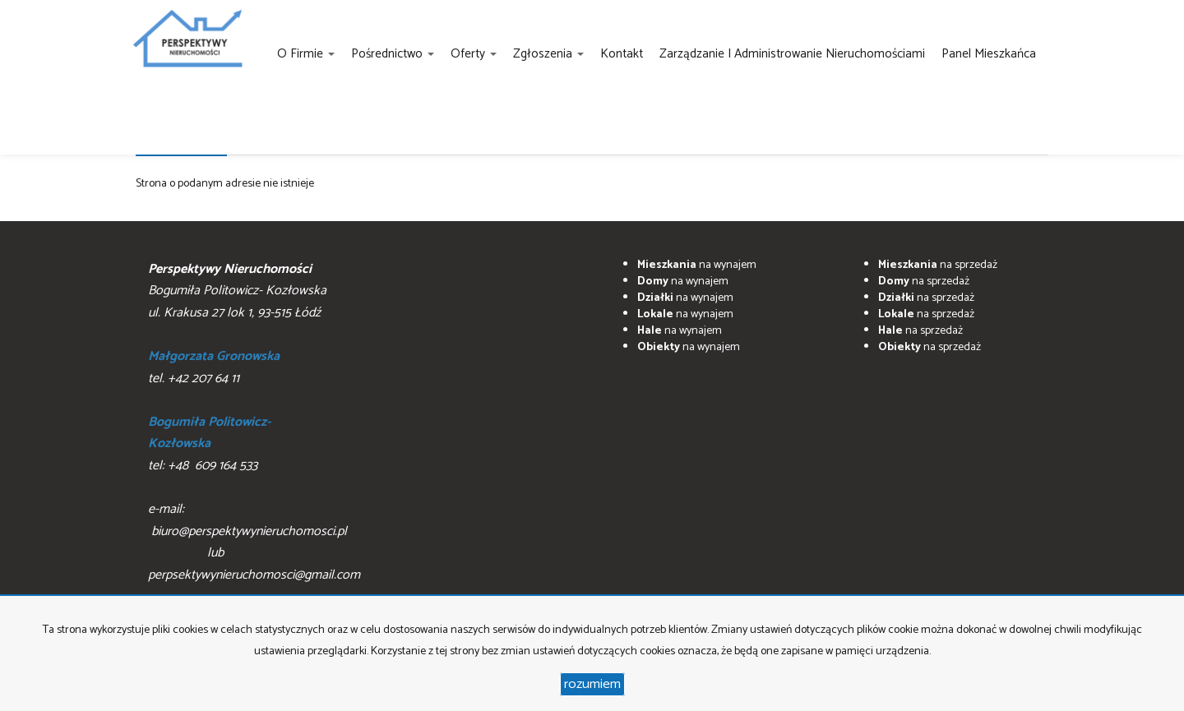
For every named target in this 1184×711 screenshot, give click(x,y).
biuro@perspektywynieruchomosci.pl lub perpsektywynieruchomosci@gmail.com (254, 553)
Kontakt (621, 54)
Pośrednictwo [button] (392, 54)
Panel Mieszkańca (988, 54)
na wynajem (696, 265)
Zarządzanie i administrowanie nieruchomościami (792, 54)
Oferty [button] (474, 54)
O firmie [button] (306, 54)
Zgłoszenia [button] (548, 54)
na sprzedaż (937, 265)
